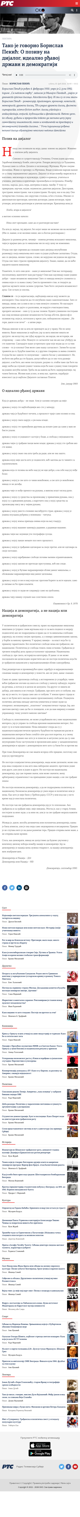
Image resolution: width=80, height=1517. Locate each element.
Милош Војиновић (16, 1181)
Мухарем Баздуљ (15, 1211)
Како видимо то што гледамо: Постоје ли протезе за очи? (29, 1013)
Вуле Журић (13, 1156)
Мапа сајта (66, 1483)
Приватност (15, 1483)
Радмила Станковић (16, 1251)
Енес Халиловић (15, 982)
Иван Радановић (15, 1006)
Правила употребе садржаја (46, 1483)
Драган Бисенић (14, 922)
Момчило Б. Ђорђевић (17, 1016)
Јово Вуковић (13, 1330)
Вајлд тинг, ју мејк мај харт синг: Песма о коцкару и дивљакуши (33, 1291)
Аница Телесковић (15, 1052)
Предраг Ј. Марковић (16, 1193)
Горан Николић (14, 934)
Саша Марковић (14, 994)
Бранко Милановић (16, 959)
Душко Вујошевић (15, 1401)
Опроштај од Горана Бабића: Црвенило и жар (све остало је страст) (33, 1208)
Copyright (26, 1483)
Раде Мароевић (14, 1098)
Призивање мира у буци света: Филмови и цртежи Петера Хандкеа (34, 1407)
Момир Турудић (14, 946)
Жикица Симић (14, 1272)
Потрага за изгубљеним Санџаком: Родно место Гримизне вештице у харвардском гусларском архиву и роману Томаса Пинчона (31, 976)
